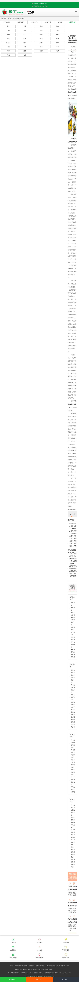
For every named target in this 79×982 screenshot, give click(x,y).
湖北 (8, 55)
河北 (24, 42)
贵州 (24, 30)
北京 (23, 18)
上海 (41, 47)
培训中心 (34, 22)
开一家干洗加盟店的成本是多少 (73, 822)
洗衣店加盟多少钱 (73, 697)
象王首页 (64, 979)
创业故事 (18, 18)
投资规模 (7, 22)
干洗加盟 (13, 18)
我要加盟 (48, 22)
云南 (8, 34)
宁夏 (41, 30)
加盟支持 (21, 22)
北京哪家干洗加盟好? (72, 92)
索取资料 (38, 979)
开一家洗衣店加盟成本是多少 (73, 810)
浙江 (57, 42)
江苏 (24, 34)
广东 (57, 47)
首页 (9, 18)
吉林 (8, 38)
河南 (24, 51)
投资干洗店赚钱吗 (73, 772)
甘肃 (24, 26)
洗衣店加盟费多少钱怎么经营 (73, 642)
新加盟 (60, 22)
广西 (8, 30)
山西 (57, 51)
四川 (41, 38)
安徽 (24, 47)
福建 (41, 42)
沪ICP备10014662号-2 (59, 969)
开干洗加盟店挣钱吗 (73, 789)
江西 (8, 47)
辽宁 (24, 38)
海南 (57, 26)
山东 (24, 55)
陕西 (57, 38)
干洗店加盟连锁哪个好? (72, 404)
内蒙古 (58, 34)
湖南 (57, 30)
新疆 (41, 34)
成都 (41, 51)
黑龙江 (8, 42)
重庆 (8, 51)
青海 (41, 26)
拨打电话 (12, 979)
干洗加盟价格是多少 (73, 705)
